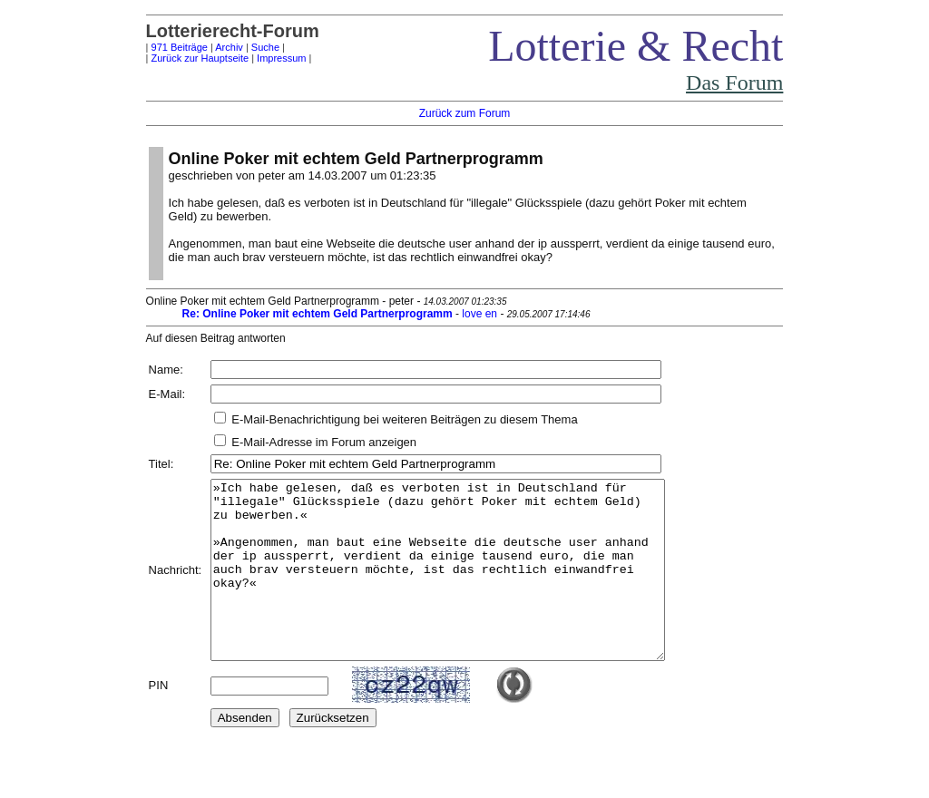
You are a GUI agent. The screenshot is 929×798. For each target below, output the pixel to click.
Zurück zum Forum (465, 113)
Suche (265, 47)
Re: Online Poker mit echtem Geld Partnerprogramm (317, 313)
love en (479, 313)
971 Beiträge (180, 47)
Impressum (281, 58)
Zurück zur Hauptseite (200, 58)
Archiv (229, 47)
